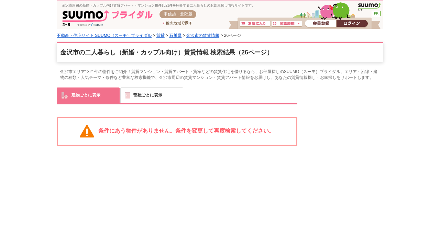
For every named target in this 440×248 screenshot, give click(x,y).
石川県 (175, 35)
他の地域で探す (177, 23)
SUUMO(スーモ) (369, 7)
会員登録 (320, 24)
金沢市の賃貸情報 (202, 35)
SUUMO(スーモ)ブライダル (107, 18)
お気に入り (255, 24)
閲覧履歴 (287, 24)
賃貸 (160, 35)
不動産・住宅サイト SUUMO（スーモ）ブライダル (104, 35)
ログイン (352, 24)
